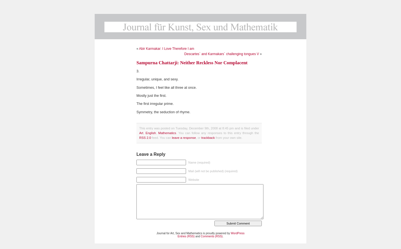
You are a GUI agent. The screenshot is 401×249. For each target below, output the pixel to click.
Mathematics (167, 133)
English (151, 133)
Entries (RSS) (186, 236)
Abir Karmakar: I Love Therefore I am (166, 49)
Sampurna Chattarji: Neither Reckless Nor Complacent (192, 62)
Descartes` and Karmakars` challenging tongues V (221, 54)
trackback (208, 137)
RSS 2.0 (145, 137)
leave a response (184, 137)
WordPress (237, 233)
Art (141, 133)
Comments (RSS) (211, 236)
